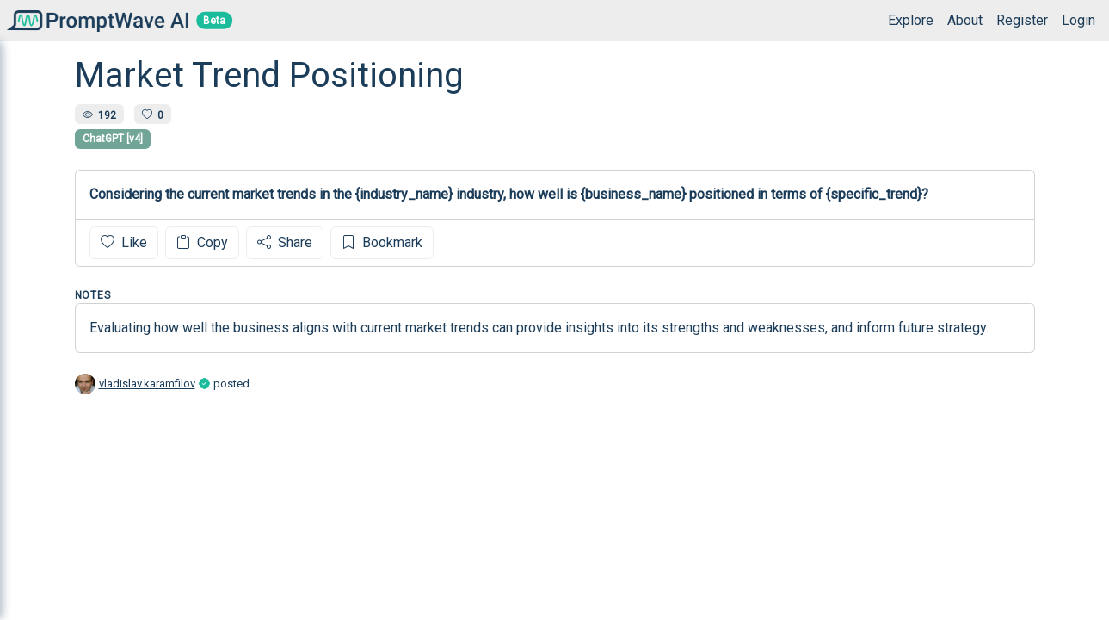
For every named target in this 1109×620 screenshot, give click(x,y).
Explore (910, 20)
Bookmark (382, 242)
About (965, 20)
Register (1022, 20)
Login (1078, 20)
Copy (202, 242)
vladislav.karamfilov (147, 383)
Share (284, 242)
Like (124, 242)
